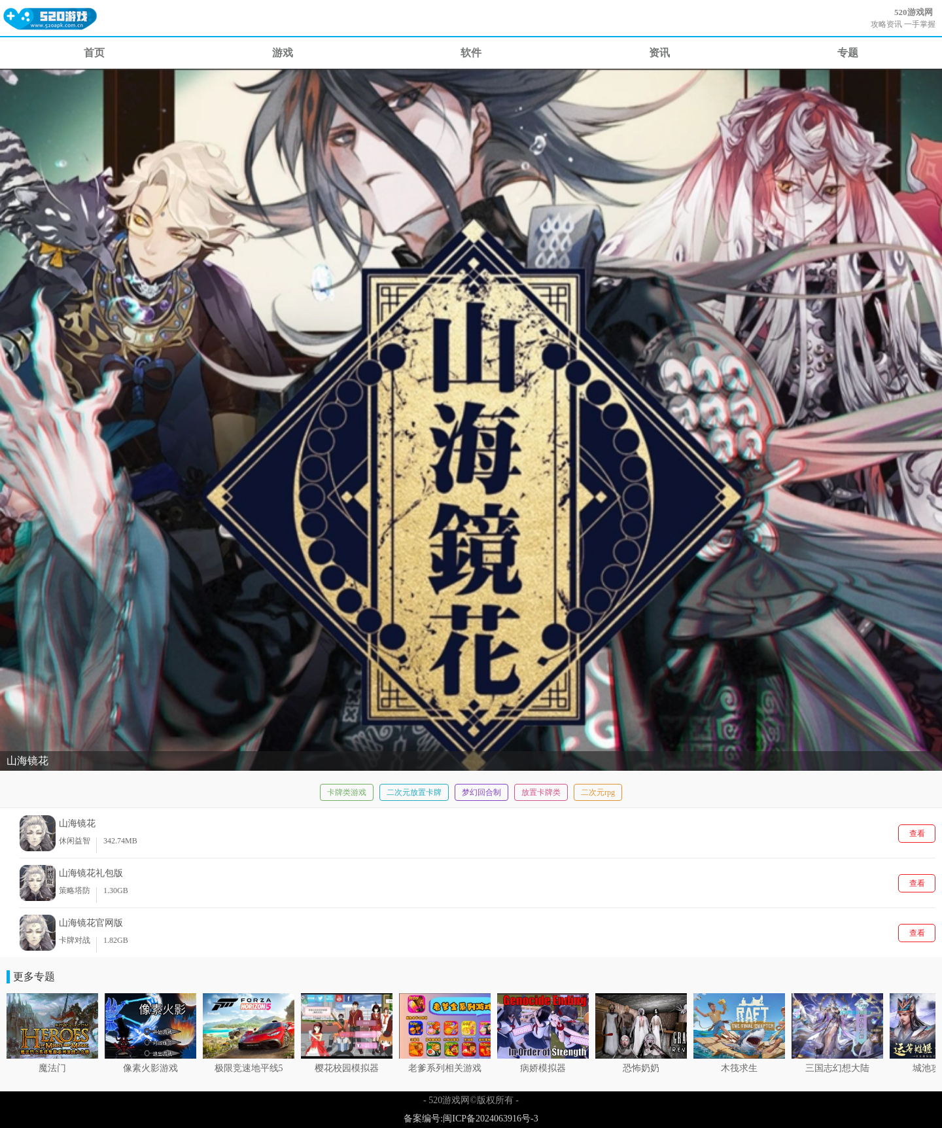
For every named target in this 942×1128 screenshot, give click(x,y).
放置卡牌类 (541, 792)
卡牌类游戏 (346, 792)
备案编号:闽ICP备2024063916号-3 (471, 1118)
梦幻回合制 (481, 792)
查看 (917, 833)
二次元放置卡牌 (414, 792)
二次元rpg (598, 792)
